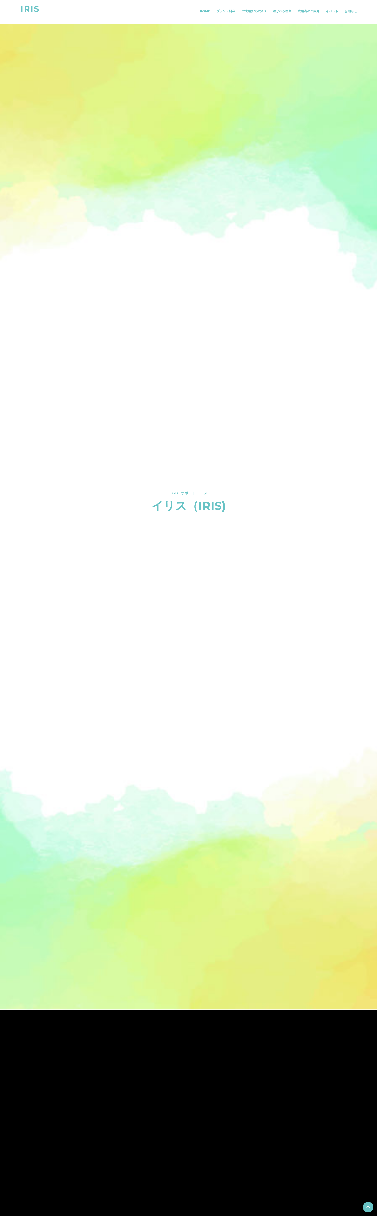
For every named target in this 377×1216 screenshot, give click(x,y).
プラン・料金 (225, 11)
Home (205, 11)
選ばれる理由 (282, 11)
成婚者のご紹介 (309, 11)
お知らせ (351, 11)
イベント (332, 11)
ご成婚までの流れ (253, 11)
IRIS (30, 9)
